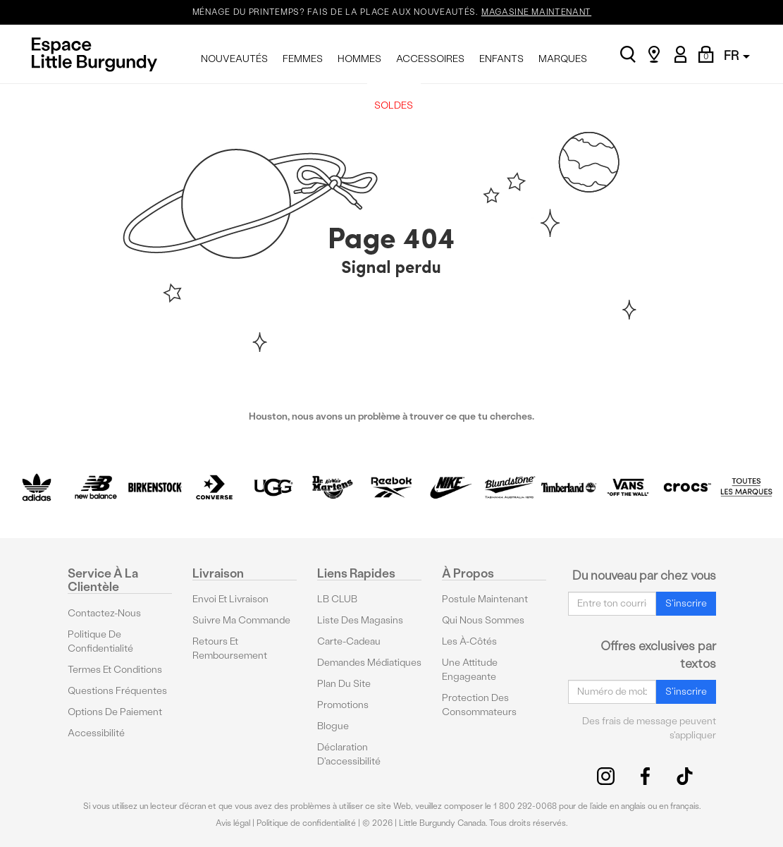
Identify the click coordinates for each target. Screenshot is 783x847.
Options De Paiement (115, 712)
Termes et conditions (115, 670)
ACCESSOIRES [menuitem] (430, 59)
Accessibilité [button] (96, 733)
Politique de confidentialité (100, 641)
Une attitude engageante (470, 670)
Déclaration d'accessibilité (349, 754)
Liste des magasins (360, 620)
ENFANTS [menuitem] (501, 59)
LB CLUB (337, 599)
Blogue (333, 726)
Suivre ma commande (241, 620)
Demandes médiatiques (369, 663)
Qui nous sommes (483, 620)
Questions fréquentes (117, 691)
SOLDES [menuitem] (393, 105)
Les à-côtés (469, 641)
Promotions (343, 705)
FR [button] (737, 55)
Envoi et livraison (230, 599)
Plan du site (344, 684)
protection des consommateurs (479, 705)
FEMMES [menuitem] (303, 59)
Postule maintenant (485, 599)
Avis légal (233, 823)
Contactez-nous (104, 613)
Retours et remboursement (229, 648)
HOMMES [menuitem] (359, 59)
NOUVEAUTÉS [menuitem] (234, 59)
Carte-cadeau (349, 641)
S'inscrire (686, 603)
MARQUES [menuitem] (562, 59)
